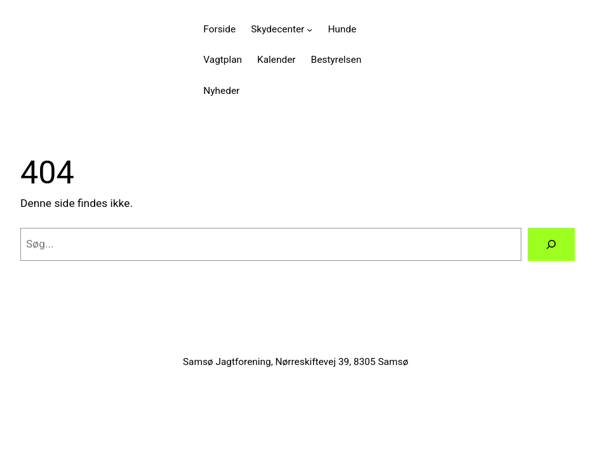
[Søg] (551, 244)
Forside (219, 29)
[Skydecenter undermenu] (309, 29)
